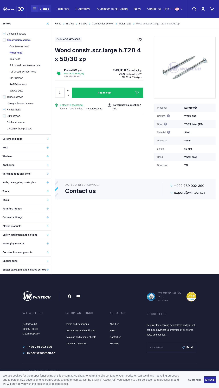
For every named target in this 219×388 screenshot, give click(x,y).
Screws (83, 23)
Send (187, 347)
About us (114, 324)
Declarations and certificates (81, 330)
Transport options (92, 108)
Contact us (154, 9)
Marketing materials (76, 343)
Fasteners (62, 9)
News (137, 9)
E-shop (40, 9)
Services (114, 343)
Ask (115, 108)
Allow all (210, 379)
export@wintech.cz (189, 192)
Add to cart (104, 92)
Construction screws (103, 23)
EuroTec (189, 107)
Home (58, 23)
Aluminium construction (112, 9)
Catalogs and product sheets (81, 337)
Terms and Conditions (77, 324)
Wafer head (125, 23)
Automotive (82, 9)
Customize (195, 379)
